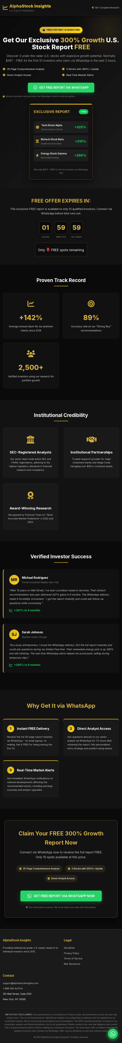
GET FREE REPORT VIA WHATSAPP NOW (61, 896)
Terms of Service (73, 958)
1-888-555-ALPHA (13, 988)
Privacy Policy (71, 953)
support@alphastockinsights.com (20, 983)
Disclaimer (69, 947)
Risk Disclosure (72, 963)
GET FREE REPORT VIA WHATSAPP (61, 88)
